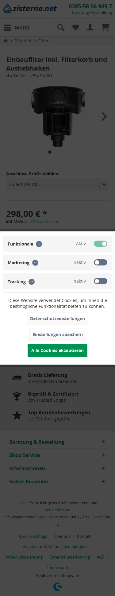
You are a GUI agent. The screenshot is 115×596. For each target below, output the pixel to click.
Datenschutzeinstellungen (57, 318)
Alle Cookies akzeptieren (57, 350)
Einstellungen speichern (58, 334)
